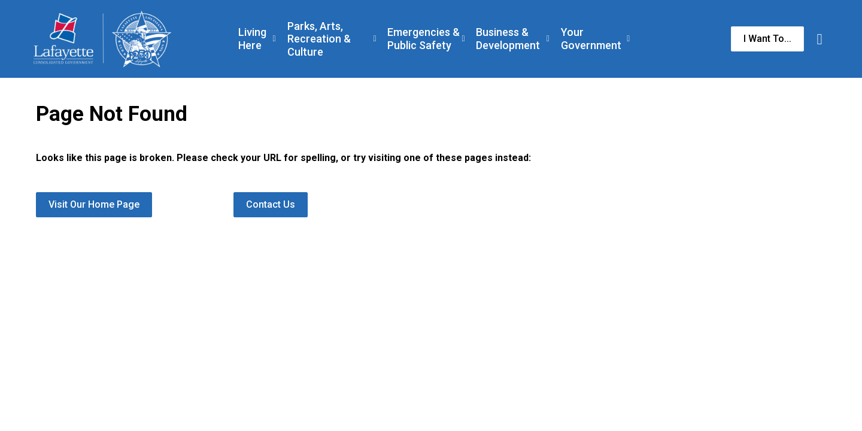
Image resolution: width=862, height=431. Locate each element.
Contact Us (270, 205)
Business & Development (508, 38)
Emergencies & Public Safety (423, 38)
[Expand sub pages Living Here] (274, 39)
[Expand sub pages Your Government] (628, 39)
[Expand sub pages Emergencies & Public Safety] (463, 39)
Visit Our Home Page (94, 205)
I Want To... (767, 39)
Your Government (591, 38)
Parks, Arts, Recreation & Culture (319, 39)
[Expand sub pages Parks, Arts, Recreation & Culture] (375, 39)
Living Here (252, 38)
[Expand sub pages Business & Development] (547, 39)
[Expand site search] (819, 39)
